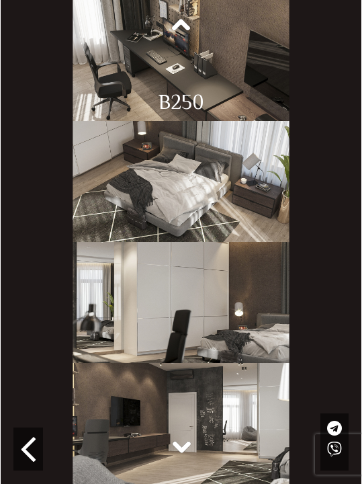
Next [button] (181, 446)
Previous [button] (181, 25)
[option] (181, 60)
